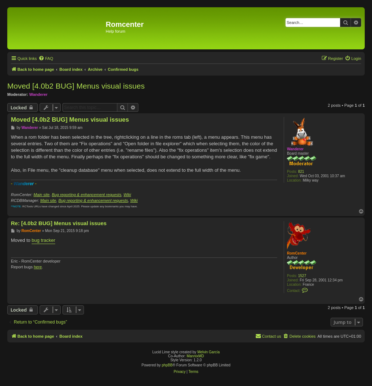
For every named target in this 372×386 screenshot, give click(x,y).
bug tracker (43, 240)
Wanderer (38, 94)
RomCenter (297, 253)
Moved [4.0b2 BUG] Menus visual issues (76, 86)
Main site (41, 194)
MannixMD (195, 356)
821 (301, 172)
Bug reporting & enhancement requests (86, 194)
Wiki (127, 194)
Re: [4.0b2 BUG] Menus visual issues (58, 223)
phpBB (167, 365)
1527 (302, 276)
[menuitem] (46, 58)
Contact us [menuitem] (268, 335)
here (38, 267)
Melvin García (208, 352)
